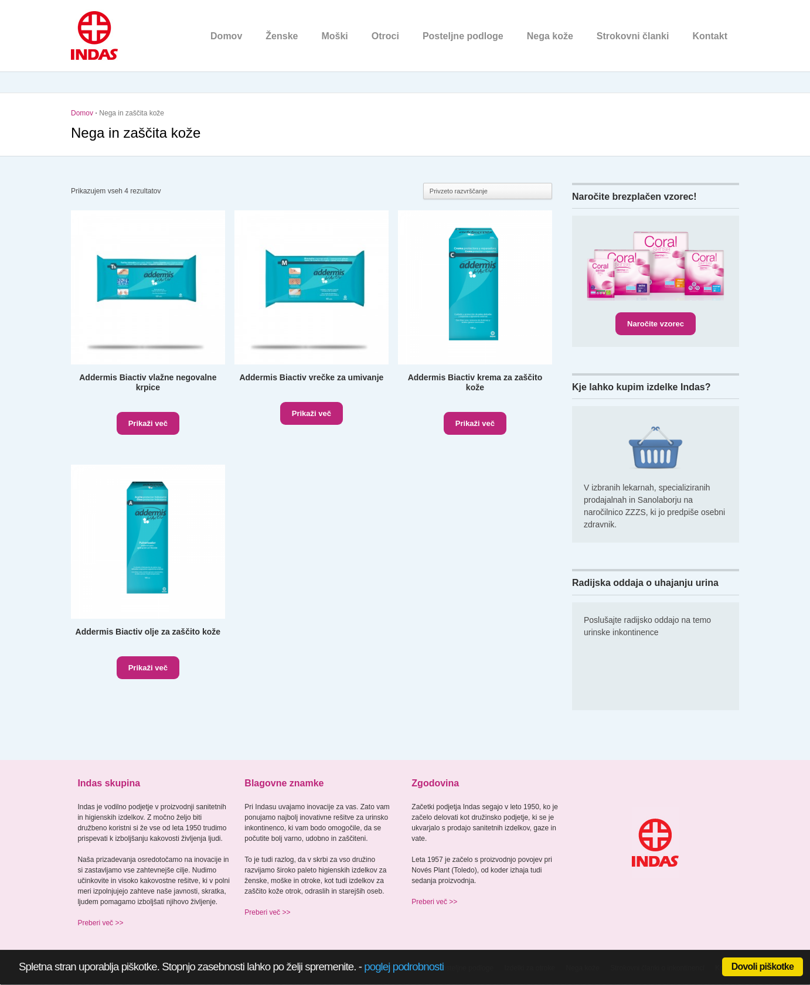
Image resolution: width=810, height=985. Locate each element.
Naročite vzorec (655, 323)
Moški (334, 36)
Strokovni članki (633, 36)
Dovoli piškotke (762, 967)
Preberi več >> (100, 923)
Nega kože (550, 36)
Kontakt (709, 36)
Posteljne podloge (463, 36)
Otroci (385, 36)
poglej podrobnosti (404, 966)
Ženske (282, 36)
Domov (226, 36)
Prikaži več (148, 423)
